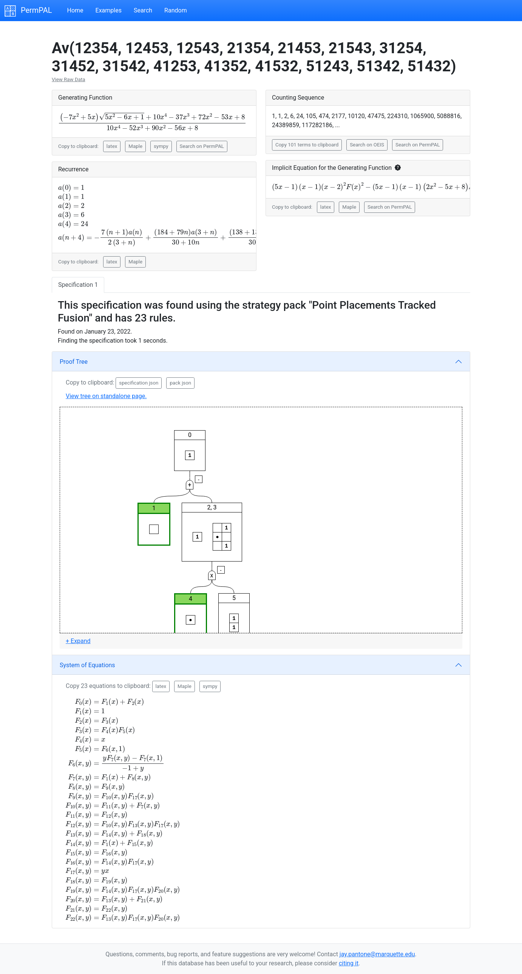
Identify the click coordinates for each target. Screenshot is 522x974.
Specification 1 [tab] (78, 284)
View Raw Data (68, 79)
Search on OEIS (367, 145)
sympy (161, 146)
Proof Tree (74, 361)
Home (75, 10)
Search (143, 10)
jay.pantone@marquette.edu (377, 954)
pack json (180, 383)
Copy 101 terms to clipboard (306, 145)
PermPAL (28, 11)
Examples (109, 10)
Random (175, 10)
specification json (138, 383)
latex (112, 146)
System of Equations (87, 665)
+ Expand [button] (78, 641)
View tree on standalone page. (106, 396)
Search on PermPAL (202, 146)
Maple (135, 146)
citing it (348, 963)
